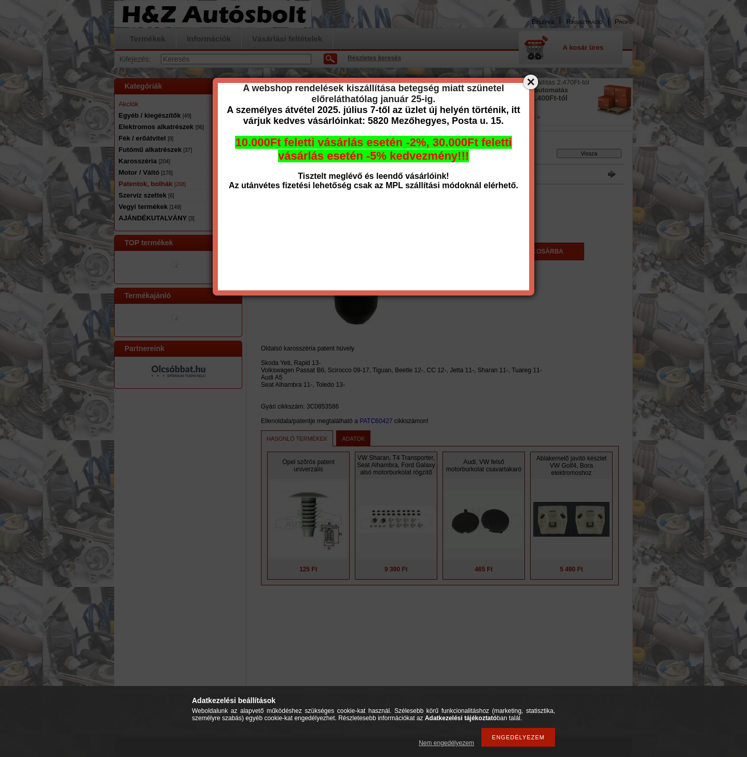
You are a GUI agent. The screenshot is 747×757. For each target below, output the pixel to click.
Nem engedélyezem (446, 743)
